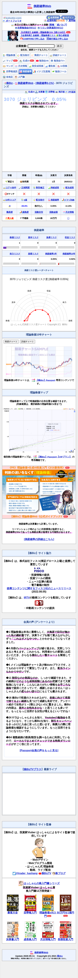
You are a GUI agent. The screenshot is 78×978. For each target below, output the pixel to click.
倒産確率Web (42, 6)
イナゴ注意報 (41, 71)
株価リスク (15, 237)
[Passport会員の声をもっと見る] (39, 750)
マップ (8, 60)
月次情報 (21, 66)
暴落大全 (12, 912)
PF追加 (70, 92)
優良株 (50, 66)
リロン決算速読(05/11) (50, 27)
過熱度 (25, 212)
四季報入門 (30, 912)
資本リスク (33, 237)
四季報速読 (10, 71)
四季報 (50, 92)
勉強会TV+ (58, 60)
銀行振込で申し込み (57, 39)
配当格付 (23, 55)
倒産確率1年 (51, 253)
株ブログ (59, 873)
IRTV (27, 597)
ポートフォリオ (12, 21)
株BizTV (44, 873)
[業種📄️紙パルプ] (58, 24)
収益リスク (70, 237)
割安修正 (40, 187)
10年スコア (10, 200)
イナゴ (69, 200)
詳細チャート (58, 55)
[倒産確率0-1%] (45, 83)
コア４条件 (11, 187)
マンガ (8, 66)
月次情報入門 (48, 939)
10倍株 (62, 66)
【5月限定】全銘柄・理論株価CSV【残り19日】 (43, 32)
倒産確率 (25, 71)
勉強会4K (42, 60)
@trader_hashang (25, 873)
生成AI (24, 60)
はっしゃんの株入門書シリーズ (39, 883)
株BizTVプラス (32, 769)
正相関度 (25, 187)
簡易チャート (39, 55)
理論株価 (9, 55)
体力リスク (15, 253)
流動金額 (53, 212)
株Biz (8, 83)
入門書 (20, 77)
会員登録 (53, 17)
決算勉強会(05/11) (25, 27)
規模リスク (33, 253)
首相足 (8, 77)
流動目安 (39, 212)
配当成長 (69, 187)
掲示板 (60, 92)
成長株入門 (30, 939)
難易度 (9, 212)
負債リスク (51, 237)
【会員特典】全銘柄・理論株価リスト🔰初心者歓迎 (44, 35)
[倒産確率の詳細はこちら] (39, 539)
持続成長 (55, 187)
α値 (25, 200)
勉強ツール (59, 71)
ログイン (68, 17)
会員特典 (50, 20)
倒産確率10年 (69, 253)
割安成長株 (36, 66)
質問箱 (70, 20)
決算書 (40, 92)
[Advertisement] (30, 141)
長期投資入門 (65, 939)
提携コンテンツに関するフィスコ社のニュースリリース (39, 588)
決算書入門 (12, 939)
